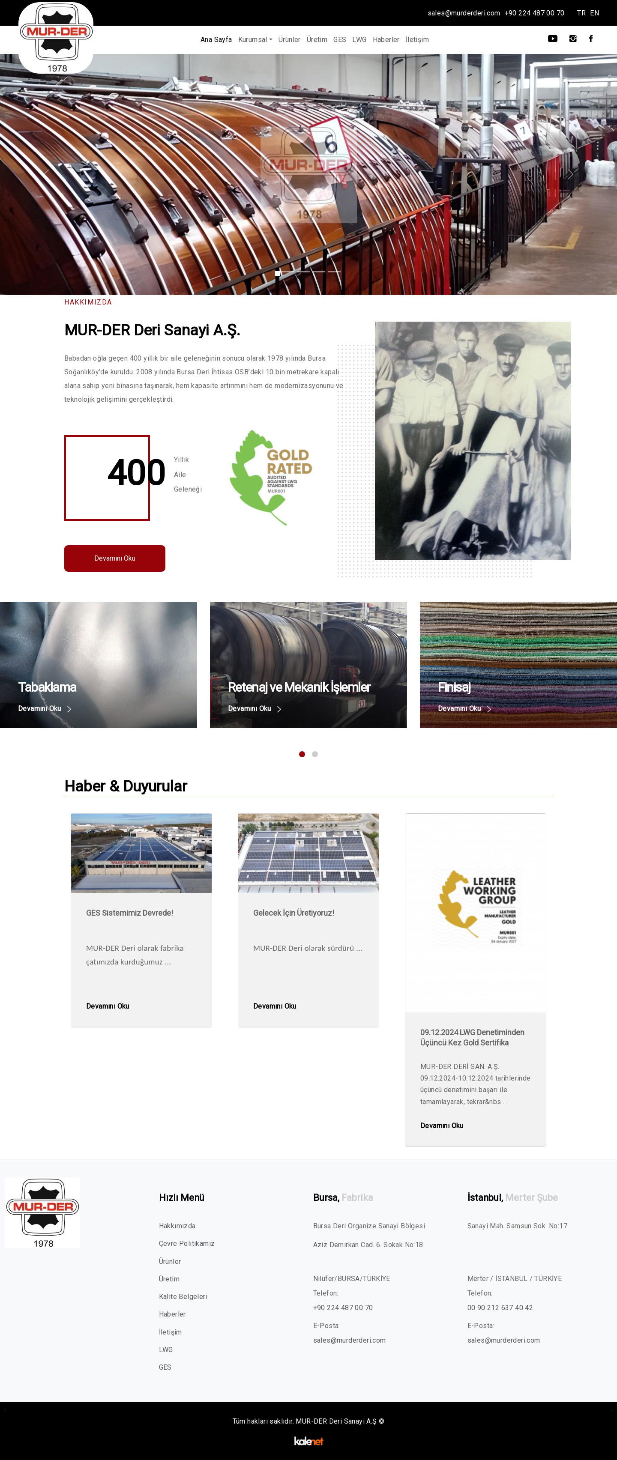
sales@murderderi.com (464, 13)
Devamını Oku (114, 558)
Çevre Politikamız (187, 1243)
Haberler (386, 40)
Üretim (317, 40)
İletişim (417, 40)
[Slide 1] (277, 274)
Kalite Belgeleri (183, 1297)
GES (339, 40)
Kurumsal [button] (252, 40)
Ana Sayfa (216, 40)
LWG (359, 40)
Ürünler (290, 40)
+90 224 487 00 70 (535, 13)
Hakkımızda (177, 1226)
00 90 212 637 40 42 (500, 1308)
